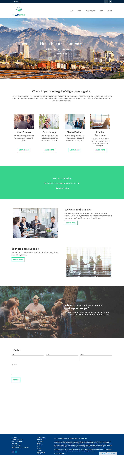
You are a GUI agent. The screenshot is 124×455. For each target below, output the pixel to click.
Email (47, 354)
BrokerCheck (84, 438)
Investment (40, 441)
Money (39, 448)
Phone (82, 354)
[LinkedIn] (106, 1)
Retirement (40, 439)
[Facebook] (110, 1)
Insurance (40, 445)
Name (13, 354)
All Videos (40, 454)
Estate (39, 443)
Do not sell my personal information (86, 450)
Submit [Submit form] (16, 380)
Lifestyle (39, 450)
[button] (71, 10)
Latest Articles (41, 452)
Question (14, 365)
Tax (38, 446)
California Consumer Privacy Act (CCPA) (97, 449)
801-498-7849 (16, 1)
